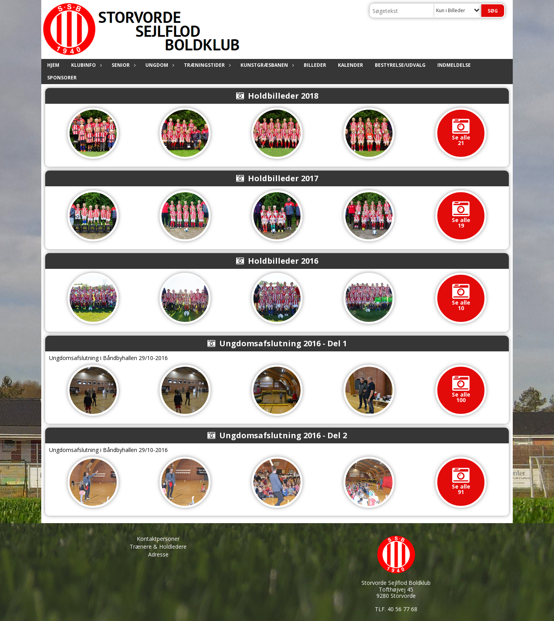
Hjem (53, 65)
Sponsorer (62, 77)
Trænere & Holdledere (158, 546)
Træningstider (206, 65)
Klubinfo (85, 65)
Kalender (350, 65)
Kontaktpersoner (158, 538)
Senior (123, 65)
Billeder (315, 65)
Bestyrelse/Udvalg (400, 65)
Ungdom (158, 65)
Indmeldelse (454, 65)
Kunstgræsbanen (266, 65)
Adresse (158, 554)
